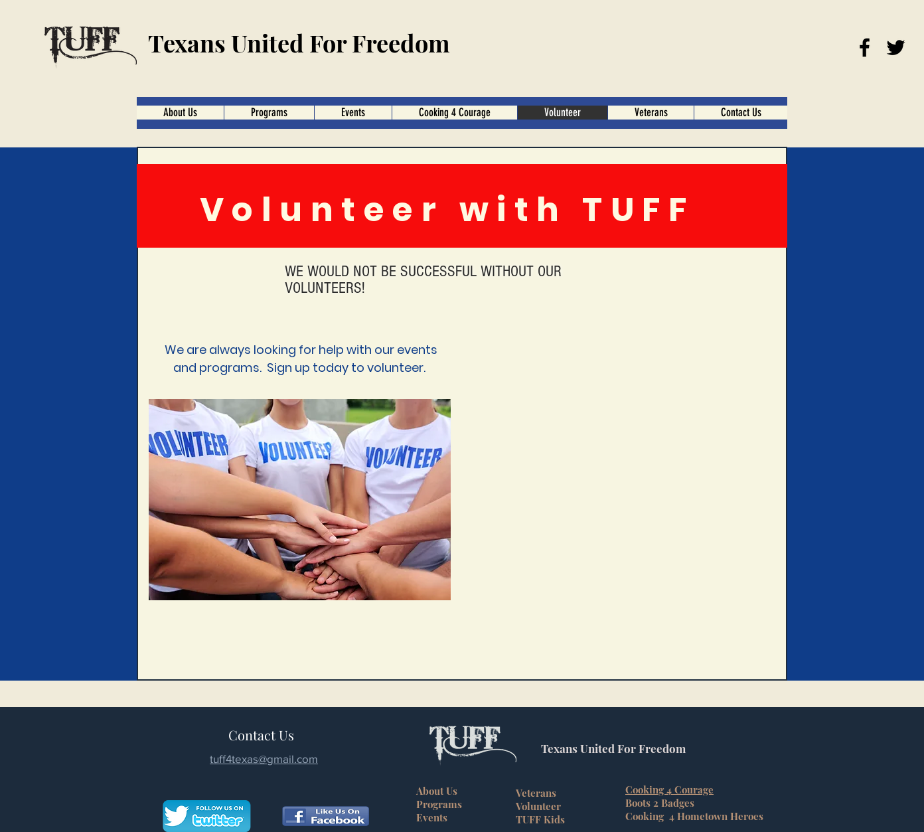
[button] (454, 113)
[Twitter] (896, 47)
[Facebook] (864, 47)
